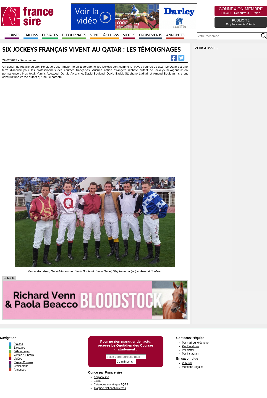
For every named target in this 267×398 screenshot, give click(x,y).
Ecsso (97, 380)
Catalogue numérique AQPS (111, 384)
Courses (12, 35)
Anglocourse (101, 377)
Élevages (50, 35)
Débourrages (74, 35)
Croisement (21, 366)
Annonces (175, 35)
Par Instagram (190, 353)
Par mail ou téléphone (195, 342)
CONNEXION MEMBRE (241, 11)
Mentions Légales (192, 367)
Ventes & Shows (104, 35)
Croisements (150, 35)
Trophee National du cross (110, 388)
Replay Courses (23, 362)
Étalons (31, 35)
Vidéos (129, 35)
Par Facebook (190, 346)
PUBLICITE (241, 22)
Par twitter (188, 350)
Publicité (187, 363)
